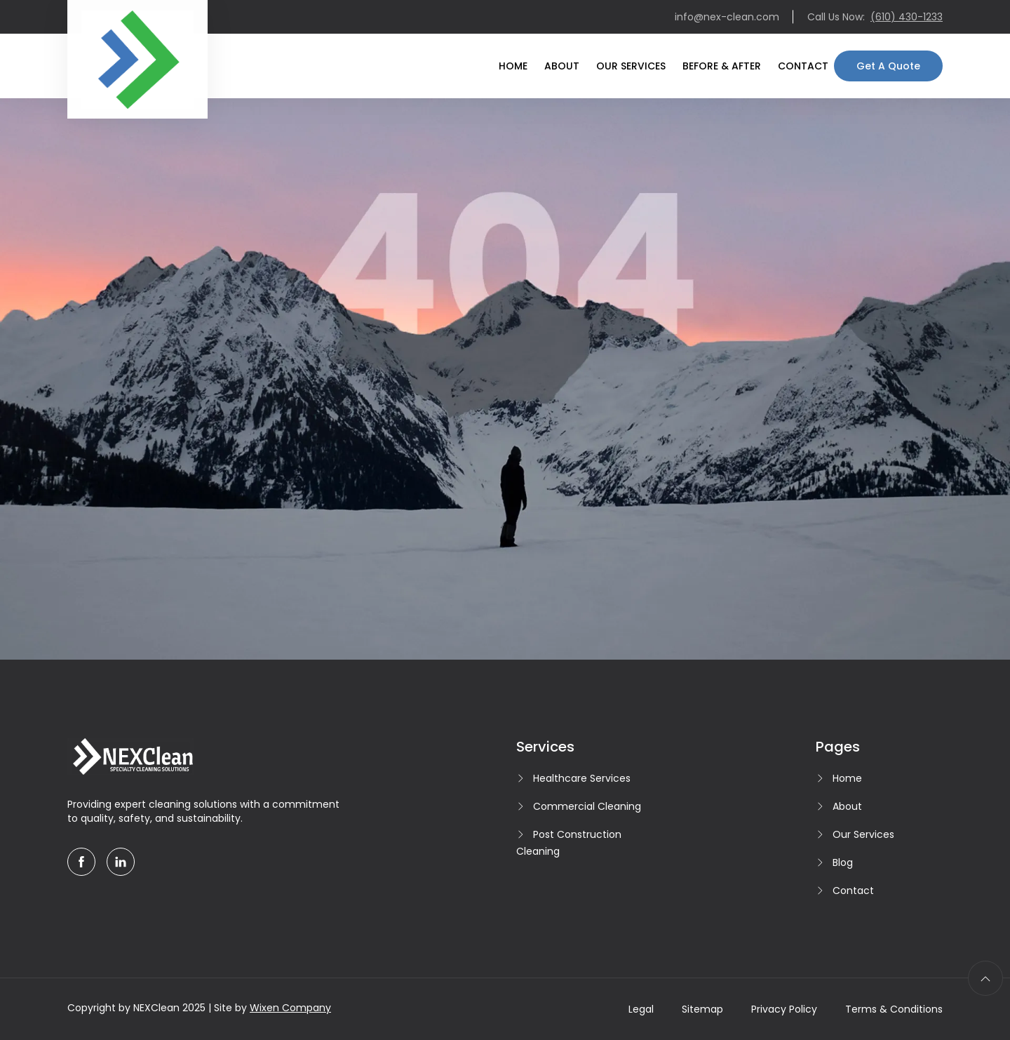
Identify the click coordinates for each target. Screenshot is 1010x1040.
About (561, 66)
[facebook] (81, 862)
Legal (641, 1009)
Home (513, 66)
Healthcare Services (582, 778)
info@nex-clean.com (727, 17)
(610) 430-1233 (906, 17)
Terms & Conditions (894, 1009)
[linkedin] (121, 862)
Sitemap (702, 1009)
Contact (803, 66)
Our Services (631, 66)
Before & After (721, 66)
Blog (843, 862)
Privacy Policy (784, 1009)
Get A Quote (888, 66)
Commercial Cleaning (587, 806)
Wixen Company (290, 1008)
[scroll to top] (985, 978)
